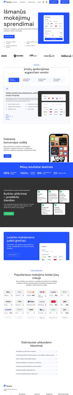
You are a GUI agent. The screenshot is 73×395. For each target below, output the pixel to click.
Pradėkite (7, 156)
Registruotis (65, 2)
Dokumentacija (9, 213)
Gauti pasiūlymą (9, 36)
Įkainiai (39, 2)
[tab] (14, 80)
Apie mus (43, 2)
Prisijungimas (54, 2)
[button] (15, 2)
